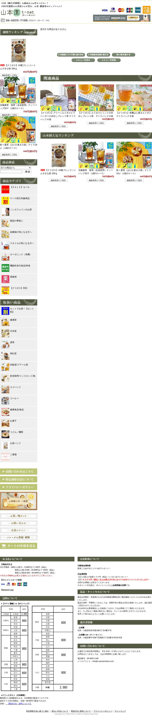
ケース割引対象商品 (16, 198)
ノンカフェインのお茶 (17, 209)
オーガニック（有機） (17, 254)
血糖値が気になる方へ (17, 232)
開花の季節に (12, 220)
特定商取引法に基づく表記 (37, 711)
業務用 (9, 277)
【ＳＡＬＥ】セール (16, 187)
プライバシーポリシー (103, 711)
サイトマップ (120, 711)
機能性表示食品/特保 (16, 265)
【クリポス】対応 (14, 288)
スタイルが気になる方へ (18, 243)
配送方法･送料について (81, 711)
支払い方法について (59, 711)
